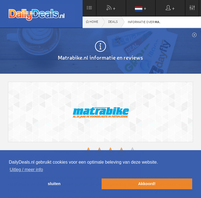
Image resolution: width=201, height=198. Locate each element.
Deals (113, 22)
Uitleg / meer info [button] (26, 169)
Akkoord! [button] (147, 184)
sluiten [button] (54, 184)
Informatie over (146, 22)
